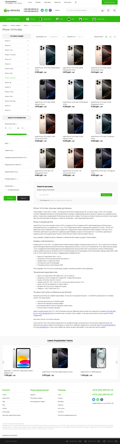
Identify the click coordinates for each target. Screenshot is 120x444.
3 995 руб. (47, 73)
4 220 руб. (75, 107)
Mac (3, 405)
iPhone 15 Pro (9, 96)
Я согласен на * (56, 200)
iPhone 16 (8, 64)
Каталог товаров (12, 19)
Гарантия (57, 2)
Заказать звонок (109, 2)
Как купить (67, 2)
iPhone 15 (8, 87)
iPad (3, 401)
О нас (30, 2)
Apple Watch (6, 398)
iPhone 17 (8, 41)
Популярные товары (36, 398)
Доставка (47, 2)
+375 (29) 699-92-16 (31, 9)
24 (27, 55)
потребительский (13, 190)
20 (27, 41)
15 (27, 64)
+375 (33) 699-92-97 (31, 11)
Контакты (61, 412)
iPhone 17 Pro (9, 50)
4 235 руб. (75, 142)
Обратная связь (9, 441)
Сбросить (23, 198)
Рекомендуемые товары (37, 401)
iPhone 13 (8, 110)
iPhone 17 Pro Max (10, 55)
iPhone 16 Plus (9, 68)
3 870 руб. (75, 73)
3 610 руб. (103, 73)
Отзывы (38, 2)
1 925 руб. (86, 375)
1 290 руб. (10, 375)
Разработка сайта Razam (9, 435)
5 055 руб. (103, 176)
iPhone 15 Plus (9, 92)
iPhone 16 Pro (9, 73)
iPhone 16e (8, 82)
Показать (10, 198)
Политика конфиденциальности (67, 415)
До (18, 128)
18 (27, 50)
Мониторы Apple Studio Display (11, 415)
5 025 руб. (103, 142)
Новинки (32, 394)
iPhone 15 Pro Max (10, 101)
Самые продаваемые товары (60, 341)
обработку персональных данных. (60, 200)
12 (27, 45)
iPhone (4, 394)
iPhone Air (8, 45)
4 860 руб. (47, 176)
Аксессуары (6, 412)
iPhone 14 (8, 105)
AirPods (4, 408)
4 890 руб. (75, 176)
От (6, 128)
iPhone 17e (8, 59)
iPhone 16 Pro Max (10, 78)
